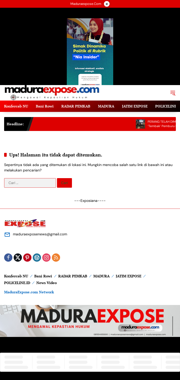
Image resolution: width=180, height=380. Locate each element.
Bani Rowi (43, 276)
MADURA (101, 276)
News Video (46, 282)
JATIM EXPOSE (128, 276)
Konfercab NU (16, 276)
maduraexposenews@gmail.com (40, 234)
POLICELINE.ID (17, 282)
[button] (173, 93)
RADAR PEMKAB (72, 276)
